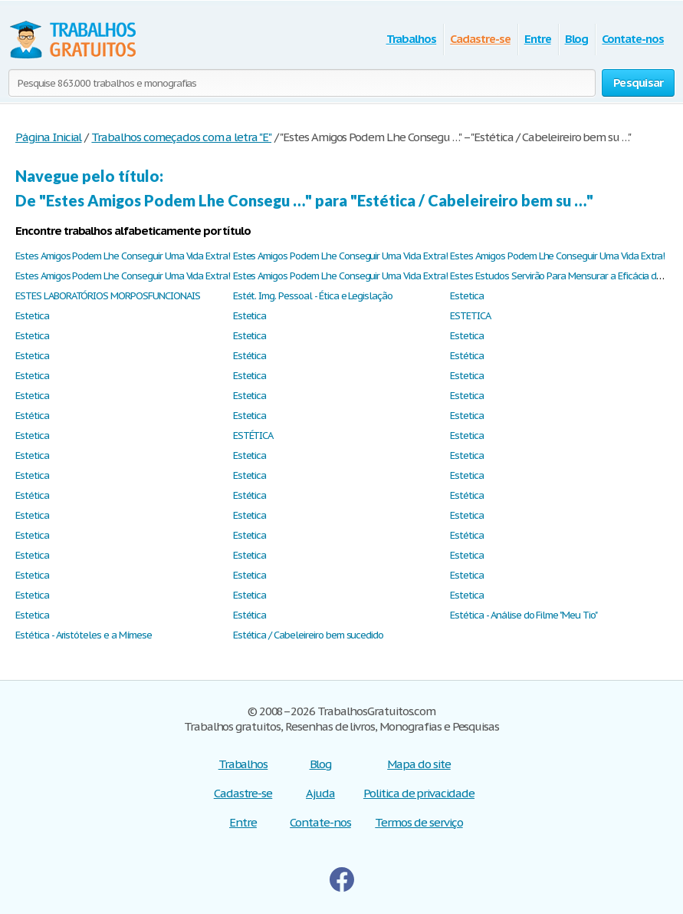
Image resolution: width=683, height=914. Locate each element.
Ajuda (320, 793)
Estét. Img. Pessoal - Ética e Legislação (312, 295)
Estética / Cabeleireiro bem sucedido (308, 635)
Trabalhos (411, 38)
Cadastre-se (480, 38)
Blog (577, 38)
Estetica (467, 295)
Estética (250, 355)
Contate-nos (633, 38)
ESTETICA (470, 315)
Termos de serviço (418, 822)
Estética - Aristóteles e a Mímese (83, 635)
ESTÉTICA (253, 435)
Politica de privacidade (418, 793)
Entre (537, 38)
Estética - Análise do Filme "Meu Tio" (523, 615)
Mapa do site (419, 764)
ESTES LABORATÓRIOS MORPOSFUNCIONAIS (107, 295)
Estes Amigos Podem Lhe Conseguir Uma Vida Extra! (122, 255)
